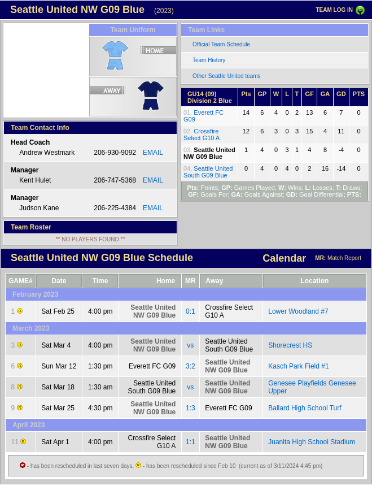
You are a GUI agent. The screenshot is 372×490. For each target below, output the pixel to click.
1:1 (190, 442)
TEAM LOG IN (334, 10)
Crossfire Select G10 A (201, 134)
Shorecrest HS (290, 345)
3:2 (190, 366)
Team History (208, 60)
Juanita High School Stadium (311, 442)
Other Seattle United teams (226, 76)
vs (190, 345)
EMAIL (153, 153)
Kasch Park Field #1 (298, 366)
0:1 (190, 311)
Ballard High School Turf (304, 408)
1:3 (190, 408)
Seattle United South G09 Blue (208, 172)
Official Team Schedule (221, 44)
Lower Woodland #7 (298, 311)
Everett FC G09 (152, 366)
